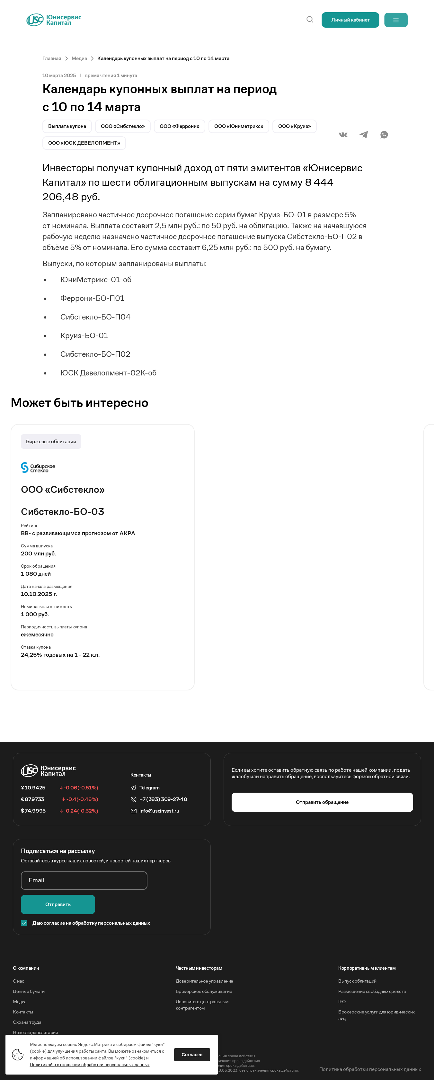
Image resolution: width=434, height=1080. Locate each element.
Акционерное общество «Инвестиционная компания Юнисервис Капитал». (80, 1027)
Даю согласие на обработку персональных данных (91, 899)
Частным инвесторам (199, 944)
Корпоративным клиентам (366, 944)
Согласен (193, 1053)
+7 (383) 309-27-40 (163, 799)
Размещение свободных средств (372, 967)
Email (37, 881)
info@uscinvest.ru (159, 811)
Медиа (20, 978)
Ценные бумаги (29, 967)
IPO (342, 978)
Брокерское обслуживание (204, 967)
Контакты (23, 988)
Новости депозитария (35, 1008)
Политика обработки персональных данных (370, 1045)
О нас (18, 957)
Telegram (149, 788)
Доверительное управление (204, 957)
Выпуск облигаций (357, 957)
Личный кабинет (348, 19)
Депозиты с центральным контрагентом (202, 981)
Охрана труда (27, 998)
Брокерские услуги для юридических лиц (376, 991)
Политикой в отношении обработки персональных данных (91, 1063)
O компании (26, 944)
